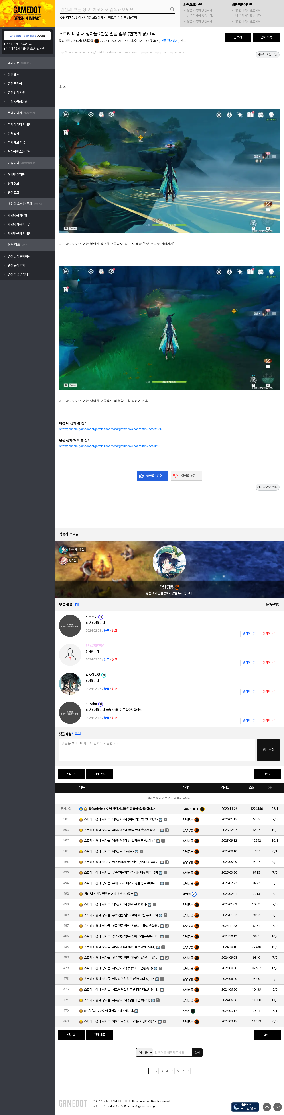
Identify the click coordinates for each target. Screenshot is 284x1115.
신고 (183, 41)
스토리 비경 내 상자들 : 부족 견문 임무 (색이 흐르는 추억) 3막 (121, 915)
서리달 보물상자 (93, 17)
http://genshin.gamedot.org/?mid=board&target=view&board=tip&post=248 (110, 446)
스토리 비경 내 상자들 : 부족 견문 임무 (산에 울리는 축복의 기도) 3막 (122, 936)
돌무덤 (133, 17)
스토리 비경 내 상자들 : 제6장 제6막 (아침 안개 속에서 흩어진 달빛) (122, 830)
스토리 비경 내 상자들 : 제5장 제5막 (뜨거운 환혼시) (115, 904)
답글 (106, 631)
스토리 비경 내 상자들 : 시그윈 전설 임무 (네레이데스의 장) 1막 (122, 989)
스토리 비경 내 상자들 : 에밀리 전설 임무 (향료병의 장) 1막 (119, 979)
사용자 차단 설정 (268, 54)
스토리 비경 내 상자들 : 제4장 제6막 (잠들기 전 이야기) (117, 1000)
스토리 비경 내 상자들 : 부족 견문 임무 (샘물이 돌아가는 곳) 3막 (122, 958)
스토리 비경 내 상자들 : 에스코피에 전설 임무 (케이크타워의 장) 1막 (122, 862)
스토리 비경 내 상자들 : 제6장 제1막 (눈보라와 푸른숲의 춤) (120, 841)
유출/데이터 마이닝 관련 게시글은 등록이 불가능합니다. (122, 809)
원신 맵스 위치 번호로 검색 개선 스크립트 (108, 894)
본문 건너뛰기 (169, 41)
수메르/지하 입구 (116, 17)
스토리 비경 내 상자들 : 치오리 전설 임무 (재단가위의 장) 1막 (120, 1021)
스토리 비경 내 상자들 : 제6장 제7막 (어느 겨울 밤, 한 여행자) (121, 819)
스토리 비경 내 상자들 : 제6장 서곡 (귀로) (109, 851)
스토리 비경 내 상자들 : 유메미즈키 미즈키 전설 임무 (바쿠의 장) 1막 (122, 883)
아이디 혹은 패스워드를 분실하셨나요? (25, 48)
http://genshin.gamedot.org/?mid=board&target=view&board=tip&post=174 (110, 429)
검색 (197, 1052)
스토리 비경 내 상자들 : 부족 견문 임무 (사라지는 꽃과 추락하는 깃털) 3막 (122, 926)
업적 (78, 17)
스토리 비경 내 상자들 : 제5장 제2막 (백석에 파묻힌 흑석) (118, 968)
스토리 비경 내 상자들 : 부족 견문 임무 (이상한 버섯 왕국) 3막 (121, 872)
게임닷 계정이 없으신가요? (19, 44)
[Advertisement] (169, 68)
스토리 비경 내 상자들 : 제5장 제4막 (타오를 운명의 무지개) (120, 947)
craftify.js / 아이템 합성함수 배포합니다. (109, 1011)
